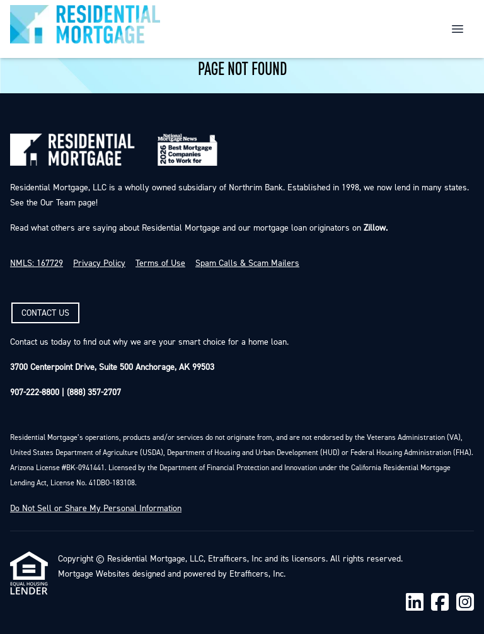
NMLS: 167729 (36, 263)
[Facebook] (440, 603)
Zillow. (374, 228)
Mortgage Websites (94, 574)
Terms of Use (160, 263)
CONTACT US (45, 313)
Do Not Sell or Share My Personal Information (96, 508)
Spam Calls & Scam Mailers (247, 263)
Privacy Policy (99, 263)
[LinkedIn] (415, 603)
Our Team (57, 203)
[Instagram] (465, 603)
